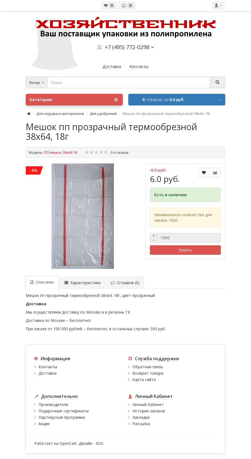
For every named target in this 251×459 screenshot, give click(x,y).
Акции (44, 423)
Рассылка (141, 423)
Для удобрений (103, 113)
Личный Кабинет (148, 404)
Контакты (48, 366)
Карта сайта (144, 379)
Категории (74, 99)
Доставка (48, 373)
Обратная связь (147, 366)
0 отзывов (119, 152)
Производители (53, 404)
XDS (99, 443)
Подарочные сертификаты (64, 410)
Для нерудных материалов (60, 113)
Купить (185, 250)
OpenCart (68, 443)
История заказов (148, 410)
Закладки (141, 417)
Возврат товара (147, 373)
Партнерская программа (62, 417)
